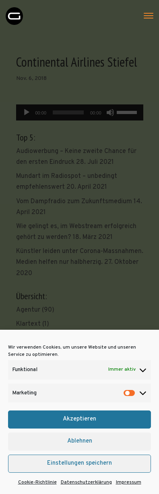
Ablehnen (79, 441)
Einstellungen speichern (79, 463)
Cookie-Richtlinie (37, 482)
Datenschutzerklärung (86, 482)
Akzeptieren (79, 419)
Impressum (128, 482)
